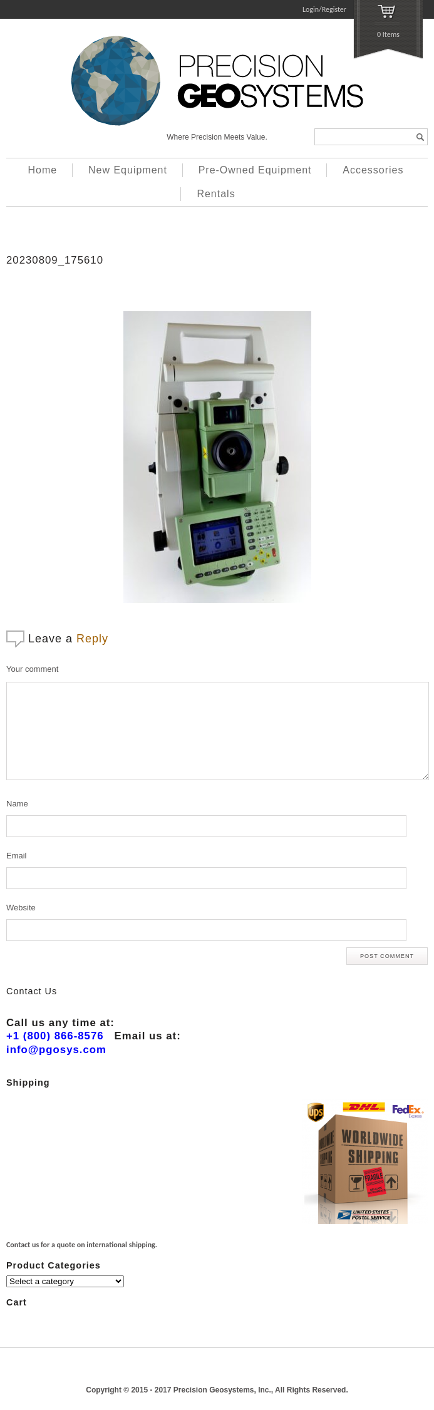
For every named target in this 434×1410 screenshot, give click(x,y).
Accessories (373, 170)
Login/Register (324, 9)
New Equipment (127, 170)
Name (17, 803)
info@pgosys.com (56, 1050)
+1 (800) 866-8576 (55, 1036)
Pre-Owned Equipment (255, 170)
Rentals (216, 193)
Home (43, 170)
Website (21, 907)
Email (16, 855)
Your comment (32, 669)
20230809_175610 (54, 260)
